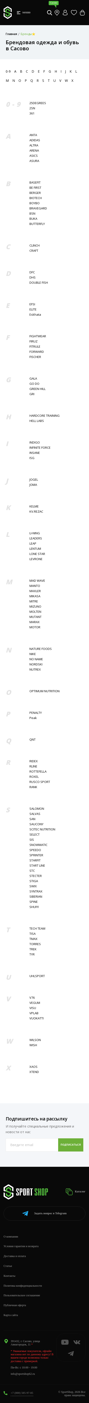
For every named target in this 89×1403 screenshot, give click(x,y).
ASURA (34, 161)
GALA (33, 379)
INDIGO (34, 442)
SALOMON (36, 809)
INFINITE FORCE (40, 448)
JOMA (33, 485)
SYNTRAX (35, 891)
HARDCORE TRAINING (44, 416)
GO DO (34, 384)
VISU (32, 1008)
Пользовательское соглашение (22, 1295)
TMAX (33, 939)
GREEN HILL (37, 389)
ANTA (33, 135)
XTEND (34, 1072)
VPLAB (33, 1013)
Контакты (9, 1275)
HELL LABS (36, 421)
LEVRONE (35, 559)
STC (32, 871)
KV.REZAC (36, 512)
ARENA (34, 151)
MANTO (34, 586)
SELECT (34, 835)
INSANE (34, 453)
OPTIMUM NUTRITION (44, 691)
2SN (32, 108)
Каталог (75, 1191)
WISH (33, 1045)
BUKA (33, 219)
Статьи (8, 1266)
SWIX (33, 886)
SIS (31, 840)
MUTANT (35, 617)
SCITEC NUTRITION (42, 829)
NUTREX (35, 670)
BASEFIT (35, 183)
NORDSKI (35, 664)
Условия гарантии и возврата (21, 1246)
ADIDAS (34, 140)
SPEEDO (35, 850)
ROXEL (34, 777)
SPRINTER (36, 855)
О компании (11, 1236)
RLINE (33, 766)
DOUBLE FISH (38, 283)
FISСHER (35, 357)
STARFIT (35, 860)
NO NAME (36, 659)
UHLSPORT (37, 976)
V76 (32, 998)
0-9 (8, 71)
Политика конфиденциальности (23, 1285)
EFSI (32, 304)
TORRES (35, 944)
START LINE (37, 866)
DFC (32, 272)
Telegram (44, 1213)
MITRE (33, 601)
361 (31, 113)
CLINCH (34, 246)
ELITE (33, 309)
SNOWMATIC (38, 845)
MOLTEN (35, 612)
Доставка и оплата (15, 1256)
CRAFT (33, 251)
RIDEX (33, 761)
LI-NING (34, 533)
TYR (32, 954)
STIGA (33, 881)
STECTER (35, 876)
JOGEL (33, 480)
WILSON (35, 1040)
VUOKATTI (36, 1018)
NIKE (32, 654)
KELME (34, 506)
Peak (33, 718)
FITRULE (34, 347)
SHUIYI (34, 907)
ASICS (33, 156)
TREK (33, 949)
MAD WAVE (37, 581)
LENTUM (35, 549)
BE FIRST (35, 188)
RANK (33, 787)
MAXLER (35, 591)
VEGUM (34, 1003)
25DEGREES (37, 103)
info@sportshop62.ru (23, 1373)
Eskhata (35, 315)
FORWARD (36, 352)
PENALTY (35, 713)
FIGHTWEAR (37, 336)
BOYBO (34, 203)
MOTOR (34, 627)
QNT (32, 740)
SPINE (33, 902)
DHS (32, 277)
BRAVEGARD (38, 208)
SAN (32, 819)
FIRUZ (33, 341)
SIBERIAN (35, 897)
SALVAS (34, 814)
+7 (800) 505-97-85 (22, 1393)
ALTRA (33, 145)
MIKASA (34, 596)
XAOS (33, 1067)
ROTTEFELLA (38, 772)
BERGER (35, 193)
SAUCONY (36, 824)
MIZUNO (35, 607)
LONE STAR (37, 554)
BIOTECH (35, 198)
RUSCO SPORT (39, 782)
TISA (32, 934)
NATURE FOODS (40, 649)
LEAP (32, 544)
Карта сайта (11, 1315)
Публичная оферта (15, 1305)
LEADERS (35, 538)
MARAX (34, 622)
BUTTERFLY (37, 224)
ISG (31, 458)
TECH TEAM (37, 929)
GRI (31, 394)
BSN (32, 214)
